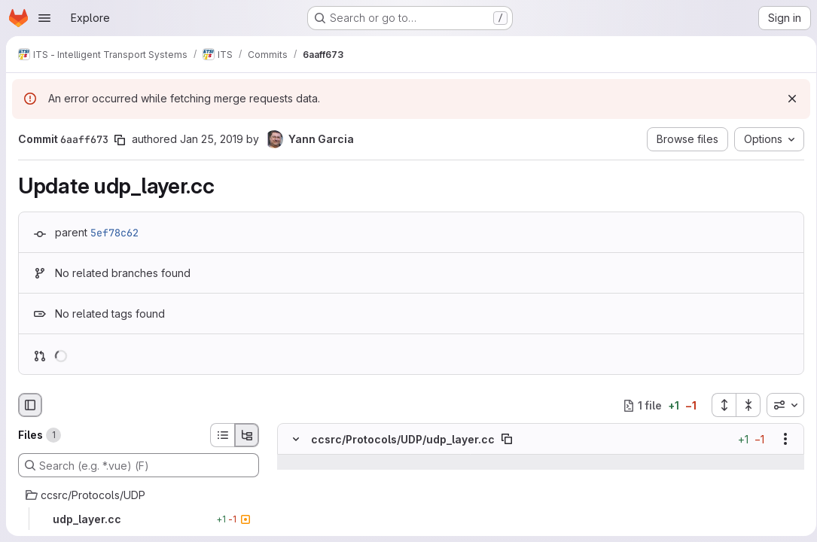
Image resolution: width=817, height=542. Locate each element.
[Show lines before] (315, 462)
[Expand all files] (718, 405)
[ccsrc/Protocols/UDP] (139, 495)
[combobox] (780, 405)
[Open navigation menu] (44, 18)
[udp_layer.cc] (139, 519)
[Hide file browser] (30, 405)
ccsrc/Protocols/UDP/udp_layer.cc (403, 439)
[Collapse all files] (743, 405)
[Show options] (780, 440)
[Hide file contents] (296, 440)
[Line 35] (294, 508)
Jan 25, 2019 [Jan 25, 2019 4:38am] (211, 138)
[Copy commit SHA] (120, 140)
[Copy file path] (507, 440)
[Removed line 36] (294, 523)
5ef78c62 (114, 232)
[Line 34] (294, 493)
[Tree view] (247, 435)
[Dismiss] (787, 99)
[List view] (222, 435)
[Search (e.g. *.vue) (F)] (138, 465)
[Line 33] (294, 478)
